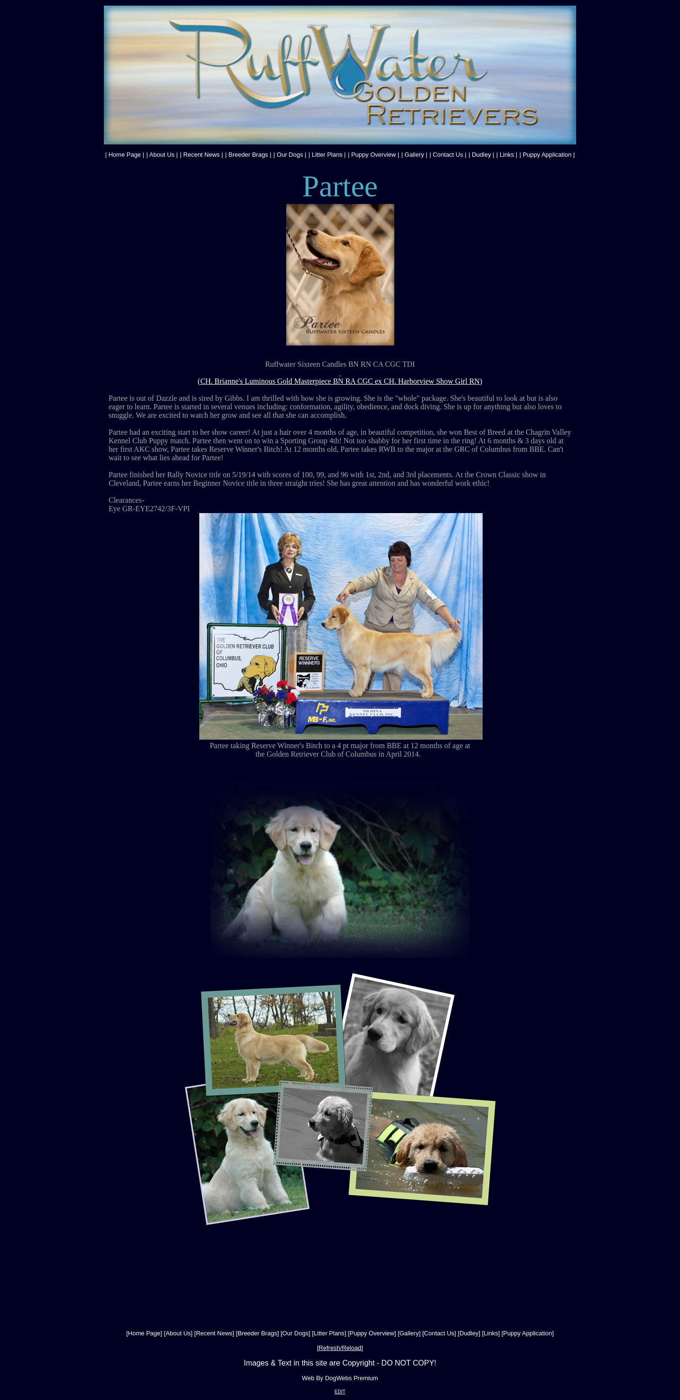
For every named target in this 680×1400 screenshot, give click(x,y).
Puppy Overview (373, 154)
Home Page (125, 154)
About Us (161, 154)
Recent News (201, 154)
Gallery (414, 154)
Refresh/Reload (340, 1347)
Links (507, 154)
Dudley (481, 154)
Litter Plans (327, 154)
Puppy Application (547, 154)
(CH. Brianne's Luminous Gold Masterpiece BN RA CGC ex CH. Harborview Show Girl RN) (340, 381)
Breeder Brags (248, 154)
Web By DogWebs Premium (340, 1378)
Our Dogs (290, 154)
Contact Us (448, 154)
